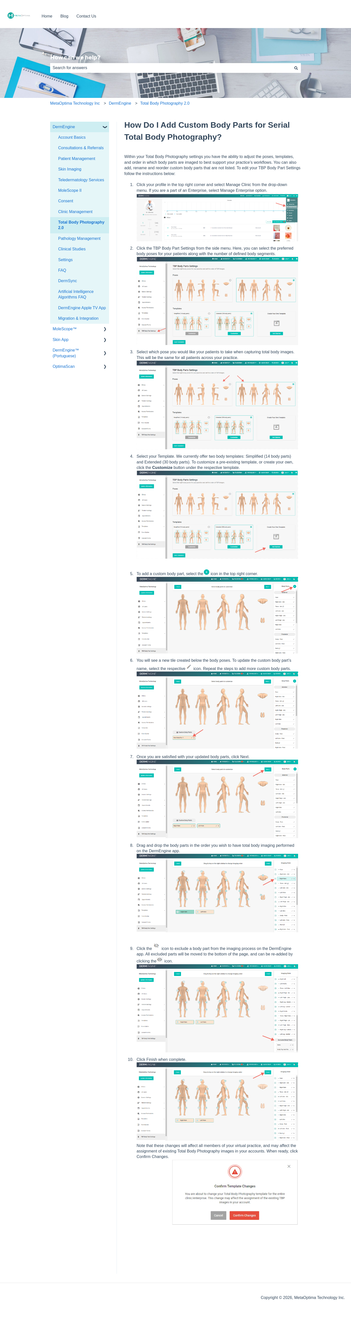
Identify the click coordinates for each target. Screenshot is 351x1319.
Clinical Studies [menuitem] (71, 249)
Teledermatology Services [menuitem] (81, 180)
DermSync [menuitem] (67, 281)
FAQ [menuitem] (62, 270)
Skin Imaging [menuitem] (69, 169)
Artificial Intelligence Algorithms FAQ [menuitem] (76, 294)
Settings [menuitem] (65, 260)
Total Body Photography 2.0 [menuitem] (81, 225)
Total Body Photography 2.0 (165, 103)
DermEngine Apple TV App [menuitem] (82, 308)
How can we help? (75, 57)
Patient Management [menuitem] (76, 158)
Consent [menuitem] (65, 201)
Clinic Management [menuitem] (75, 212)
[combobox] (170, 68)
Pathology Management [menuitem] (79, 238)
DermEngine (120, 103)
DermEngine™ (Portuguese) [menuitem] (66, 353)
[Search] (296, 68)
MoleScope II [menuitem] (69, 190)
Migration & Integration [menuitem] (78, 318)
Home (47, 16)
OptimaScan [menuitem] (64, 366)
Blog (64, 16)
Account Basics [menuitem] (71, 137)
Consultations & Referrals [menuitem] (81, 148)
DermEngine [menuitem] (64, 127)
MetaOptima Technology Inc (75, 103)
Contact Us (86, 16)
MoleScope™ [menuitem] (65, 329)
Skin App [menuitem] (60, 340)
